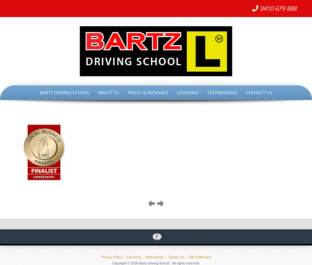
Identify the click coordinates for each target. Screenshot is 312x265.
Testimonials (222, 92)
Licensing (188, 92)
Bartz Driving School (65, 92)
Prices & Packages (148, 92)
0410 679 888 (274, 8)
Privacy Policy (111, 257)
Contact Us (259, 92)
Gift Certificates (199, 257)
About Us (108, 92)
